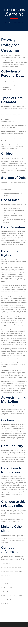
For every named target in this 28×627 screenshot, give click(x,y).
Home (7, 23)
